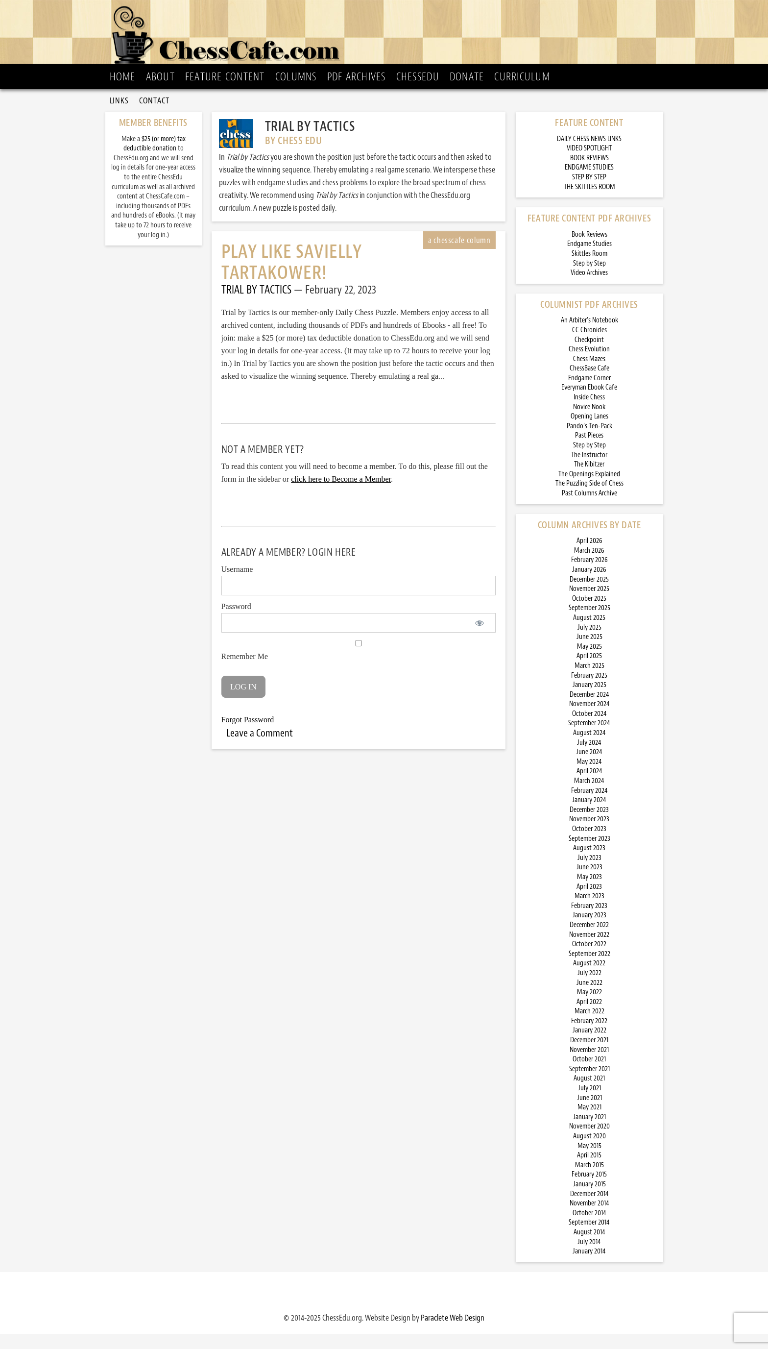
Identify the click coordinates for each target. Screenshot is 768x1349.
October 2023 (589, 844)
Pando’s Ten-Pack (589, 441)
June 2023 (589, 882)
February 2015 (589, 1189)
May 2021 (589, 1122)
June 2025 (589, 652)
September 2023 (589, 853)
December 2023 (589, 825)
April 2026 (589, 556)
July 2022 (589, 988)
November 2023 (589, 834)
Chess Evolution (589, 364)
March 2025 (589, 681)
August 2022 (589, 978)
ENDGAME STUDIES (589, 182)
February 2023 (589, 921)
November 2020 (589, 1141)
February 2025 (589, 690)
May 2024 (589, 777)
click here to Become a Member (341, 494)
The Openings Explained (589, 489)
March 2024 (589, 796)
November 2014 (589, 1218)
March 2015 (589, 1180)
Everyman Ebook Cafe (589, 402)
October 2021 (589, 1074)
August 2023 (589, 863)
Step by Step (589, 278)
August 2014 (589, 1247)
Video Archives (589, 288)
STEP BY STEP (589, 192)
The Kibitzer (589, 479)
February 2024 (589, 805)
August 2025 (589, 633)
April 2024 (589, 786)
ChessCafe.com (387, 35)
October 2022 (589, 959)
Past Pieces (589, 450)
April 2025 (589, 671)
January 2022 (589, 1045)
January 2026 (589, 584)
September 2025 (589, 623)
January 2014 (589, 1266)
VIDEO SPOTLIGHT (589, 163)
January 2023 (589, 930)
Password (236, 621)
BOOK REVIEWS (589, 173)
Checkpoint (589, 355)
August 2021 (589, 1093)
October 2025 (589, 613)
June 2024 (589, 767)
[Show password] (480, 638)
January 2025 (589, 700)
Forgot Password (247, 735)
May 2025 (589, 661)
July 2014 (589, 1257)
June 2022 (589, 998)
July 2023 (589, 873)
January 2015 (589, 1199)
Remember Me (358, 665)
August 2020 (589, 1151)
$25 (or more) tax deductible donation (154, 159)
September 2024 (589, 738)
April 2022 (589, 1017)
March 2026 (589, 565)
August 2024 (589, 748)
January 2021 (589, 1132)
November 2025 (589, 604)
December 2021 (589, 1055)
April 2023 (589, 902)
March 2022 (589, 1026)
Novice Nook (589, 422)
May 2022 (589, 1007)
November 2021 (589, 1065)
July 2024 (589, 757)
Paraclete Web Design (452, 1332)
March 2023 (589, 911)
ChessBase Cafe (589, 383)
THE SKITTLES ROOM (589, 202)
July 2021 (589, 1103)
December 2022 (589, 940)
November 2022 (589, 950)
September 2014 (589, 1237)
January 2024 (589, 815)
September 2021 (589, 1084)
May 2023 (589, 892)
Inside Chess (589, 412)
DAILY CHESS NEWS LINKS (589, 154)
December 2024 (589, 709)
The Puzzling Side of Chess (589, 498)
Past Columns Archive (589, 508)
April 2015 (589, 1170)
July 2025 (589, 642)
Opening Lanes (589, 431)
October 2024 (589, 729)
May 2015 (589, 1161)
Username (237, 584)
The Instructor (589, 470)
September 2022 (589, 969)
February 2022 (589, 1036)
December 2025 (589, 594)
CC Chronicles (589, 345)
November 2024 (589, 719)
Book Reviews (589, 249)
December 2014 (589, 1209)
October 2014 (589, 1228)
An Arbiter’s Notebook (589, 335)
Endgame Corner (589, 393)
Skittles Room (589, 268)
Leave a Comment (259, 748)
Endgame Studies (589, 259)
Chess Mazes (589, 374)
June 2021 (589, 1113)
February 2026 (589, 575)
